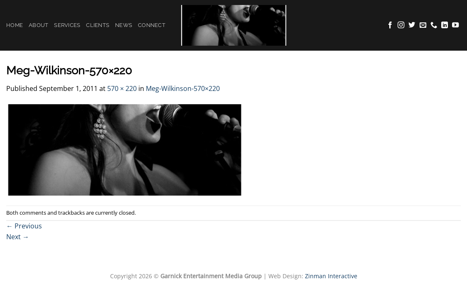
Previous (24, 225)
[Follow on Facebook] (390, 25)
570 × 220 (122, 88)
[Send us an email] (423, 25)
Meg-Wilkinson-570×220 (183, 88)
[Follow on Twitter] (411, 25)
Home (14, 25)
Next (17, 236)
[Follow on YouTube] (455, 25)
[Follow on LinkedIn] (444, 25)
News (123, 25)
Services (67, 25)
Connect (151, 25)
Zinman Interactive (331, 276)
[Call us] (433, 25)
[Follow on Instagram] (401, 25)
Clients (97, 25)
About (38, 25)
